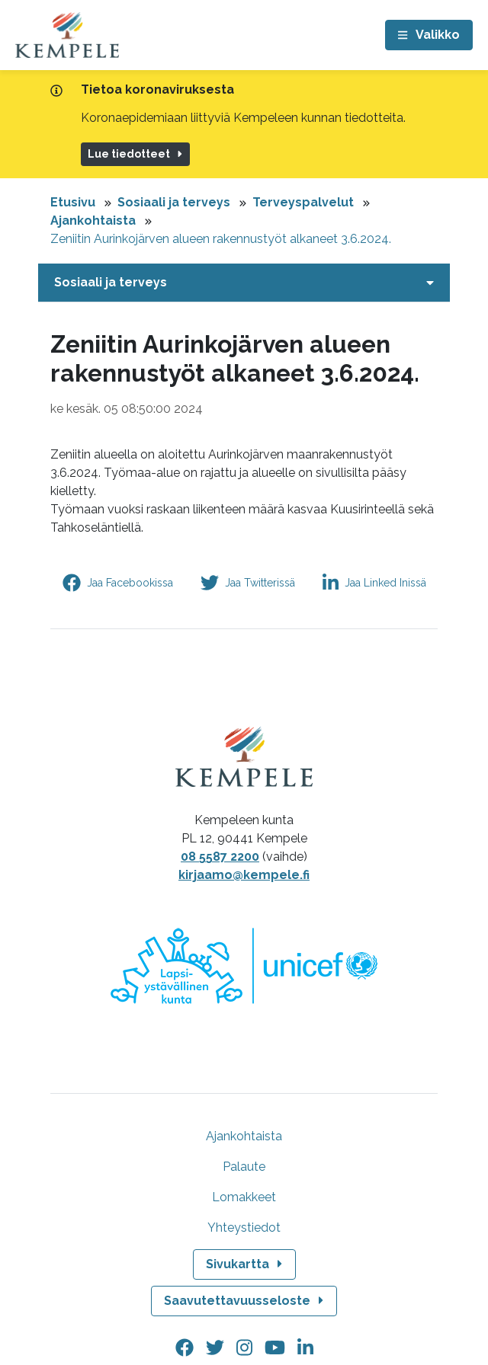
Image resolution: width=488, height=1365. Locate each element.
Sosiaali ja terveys (173, 202)
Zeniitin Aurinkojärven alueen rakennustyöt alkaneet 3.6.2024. (220, 239)
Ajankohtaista (93, 220)
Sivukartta (245, 1264)
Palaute (244, 1166)
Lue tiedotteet (136, 154)
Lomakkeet (244, 1197)
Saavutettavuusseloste (245, 1300)
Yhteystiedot (244, 1227)
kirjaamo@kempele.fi (244, 875)
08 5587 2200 (220, 856)
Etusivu (72, 202)
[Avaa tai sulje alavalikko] (244, 283)
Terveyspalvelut (303, 202)
